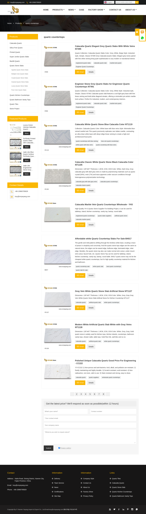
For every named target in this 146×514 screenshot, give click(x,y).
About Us (131, 10)
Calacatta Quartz (16, 43)
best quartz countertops (114, 266)
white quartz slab (98, 266)
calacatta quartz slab (100, 63)
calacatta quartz (81, 302)
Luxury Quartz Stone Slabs (19, 86)
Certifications (59, 492)
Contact (10, 473)
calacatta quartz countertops (109, 181)
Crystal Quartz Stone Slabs (19, 78)
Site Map (57, 496)
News (72, 10)
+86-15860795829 (35, 2)
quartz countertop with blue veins (106, 145)
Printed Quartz (15, 52)
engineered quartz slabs (83, 63)
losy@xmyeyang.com (17, 2)
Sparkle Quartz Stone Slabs (19, 70)
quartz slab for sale (81, 270)
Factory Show (96, 10)
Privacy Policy (88, 496)
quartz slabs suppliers (104, 216)
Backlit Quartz (15, 61)
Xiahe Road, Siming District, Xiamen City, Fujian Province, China (29, 480)
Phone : (10, 490)
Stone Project (14, 109)
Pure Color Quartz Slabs (18, 90)
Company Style (88, 479)
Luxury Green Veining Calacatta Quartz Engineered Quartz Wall (29, 127)
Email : (9, 485)
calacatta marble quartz (83, 219)
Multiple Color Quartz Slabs (19, 74)
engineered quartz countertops (85, 216)
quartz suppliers (94, 377)
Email (80, 71)
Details (91, 72)
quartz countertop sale (83, 266)
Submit (48, 448)
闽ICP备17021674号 (70, 509)
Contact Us (115, 10)
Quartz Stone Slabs (17, 66)
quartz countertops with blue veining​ (87, 141)
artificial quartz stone (121, 216)
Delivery (57, 479)
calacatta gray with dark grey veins (86, 181)
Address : (10, 479)
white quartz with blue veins (84, 145)
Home (46, 10)
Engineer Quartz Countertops (85, 66)
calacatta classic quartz (83, 185)
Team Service (59, 483)
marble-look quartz (115, 63)
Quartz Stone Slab (118, 487)
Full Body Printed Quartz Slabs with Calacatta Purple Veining (29, 141)
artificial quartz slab (95, 302)
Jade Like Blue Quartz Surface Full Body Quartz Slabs (29, 154)
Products (58, 10)
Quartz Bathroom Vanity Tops (20, 100)
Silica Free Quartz (16, 48)
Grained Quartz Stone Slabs (20, 82)
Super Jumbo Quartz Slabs (19, 57)
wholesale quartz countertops (111, 377)
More (27, 133)
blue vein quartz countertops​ (110, 141)
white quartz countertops (111, 302)
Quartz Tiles (14, 104)
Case (81, 10)
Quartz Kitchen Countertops (20, 95)
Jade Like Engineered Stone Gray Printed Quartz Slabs (28, 168)
